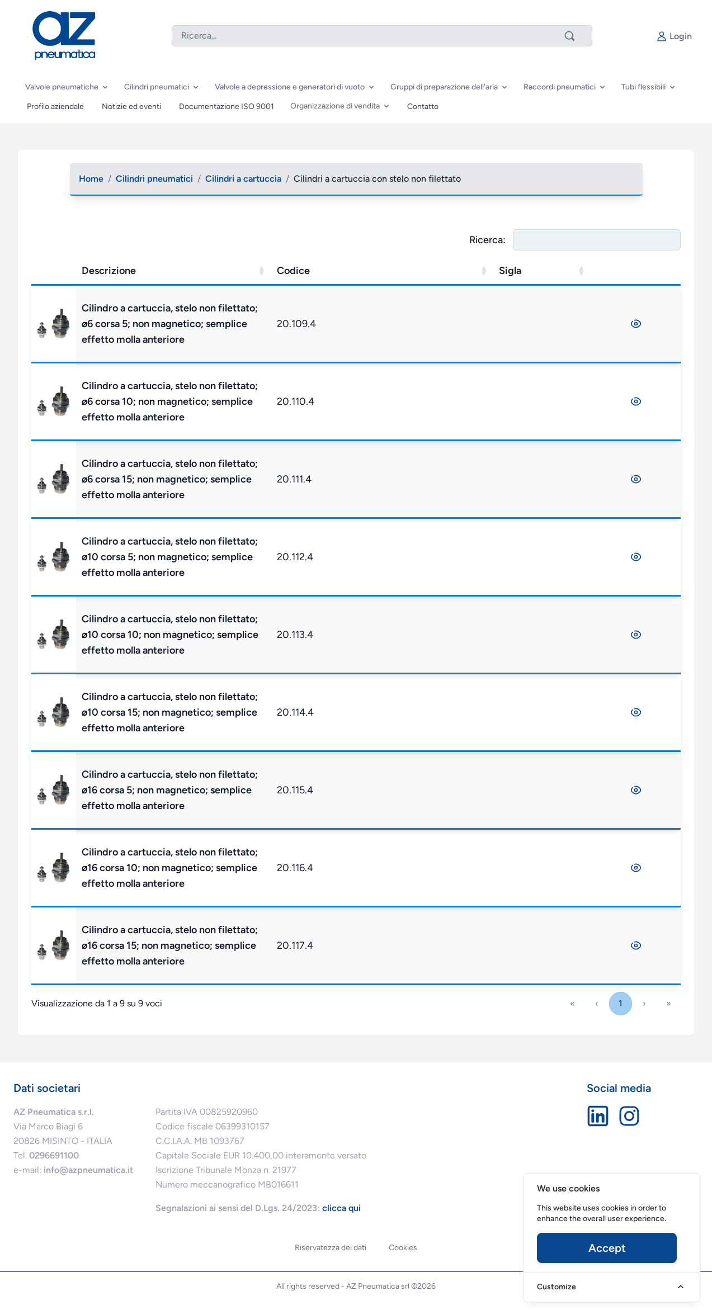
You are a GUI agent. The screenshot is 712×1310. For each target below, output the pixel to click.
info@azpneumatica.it (88, 1170)
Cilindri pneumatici (154, 178)
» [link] (668, 1003)
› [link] (644, 1003)
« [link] (572, 1003)
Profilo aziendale (55, 106)
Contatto (422, 106)
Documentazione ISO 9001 (226, 106)
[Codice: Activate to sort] (460, 271)
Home (91, 178)
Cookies (403, 1247)
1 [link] (621, 1003)
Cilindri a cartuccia (243, 178)
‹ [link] (596, 1003)
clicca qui (341, 1208)
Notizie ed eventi (131, 106)
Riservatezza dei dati (330, 1247)
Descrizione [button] (229, 270)
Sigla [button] (545, 270)
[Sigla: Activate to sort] (576, 271)
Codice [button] (413, 270)
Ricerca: (487, 240)
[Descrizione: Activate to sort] (294, 271)
